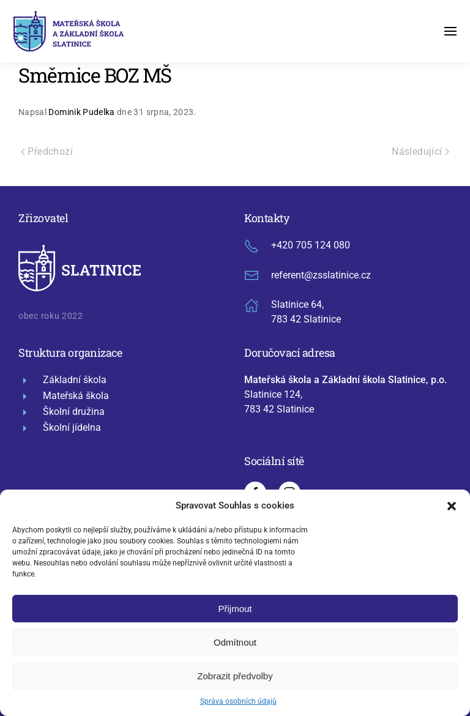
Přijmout (235, 608)
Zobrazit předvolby (234, 676)
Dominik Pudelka (81, 112)
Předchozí (47, 151)
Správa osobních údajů (238, 701)
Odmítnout (235, 642)
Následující (420, 151)
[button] (452, 505)
